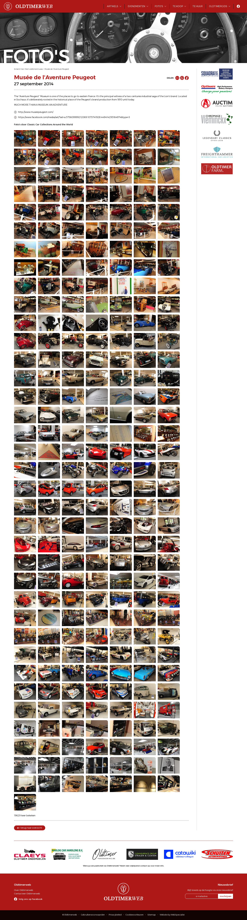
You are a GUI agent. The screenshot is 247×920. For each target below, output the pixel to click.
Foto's (159, 6)
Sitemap (151, 915)
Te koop (178, 6)
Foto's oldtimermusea (34, 69)
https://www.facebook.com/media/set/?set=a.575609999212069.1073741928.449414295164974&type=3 (74, 117)
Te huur (197, 6)
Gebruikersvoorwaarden (93, 915)
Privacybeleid (115, 915)
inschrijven (225, 896)
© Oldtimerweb (69, 915)
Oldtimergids (218, 6)
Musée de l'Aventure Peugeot (57, 69)
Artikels (112, 6)
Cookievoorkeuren (135, 915)
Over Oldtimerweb (23, 890)
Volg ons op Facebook (30, 899)
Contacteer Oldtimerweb (27, 893)
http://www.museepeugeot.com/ (35, 112)
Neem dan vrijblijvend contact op (135, 866)
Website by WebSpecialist (172, 915)
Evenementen (136, 6)
